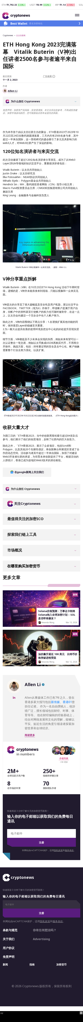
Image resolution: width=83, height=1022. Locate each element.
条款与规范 (10, 930)
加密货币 (61, 964)
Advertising (41, 939)
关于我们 (8, 939)
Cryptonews (8, 35)
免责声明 (8, 957)
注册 (41, 842)
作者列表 (63, 758)
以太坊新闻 (20, 35)
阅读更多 (30, 735)
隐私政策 (58, 850)
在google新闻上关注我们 (27, 472)
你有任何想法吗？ (44, 930)
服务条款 (69, 850)
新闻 (5, 964)
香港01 (67, 702)
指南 (32, 964)
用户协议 (8, 948)
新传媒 (55, 702)
